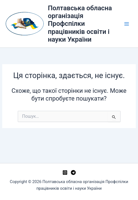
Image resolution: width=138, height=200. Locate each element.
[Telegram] (73, 172)
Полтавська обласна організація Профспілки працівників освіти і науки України (80, 24)
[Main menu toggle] (126, 24)
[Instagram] (64, 172)
